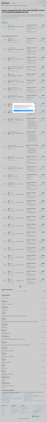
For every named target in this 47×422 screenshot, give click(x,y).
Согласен (23, 110)
